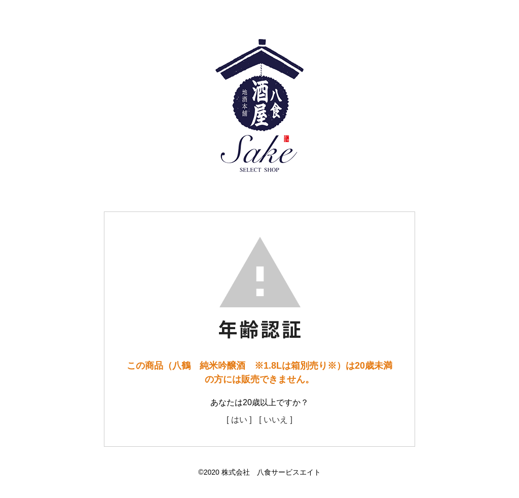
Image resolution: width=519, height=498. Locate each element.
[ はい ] (239, 419)
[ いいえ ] (275, 419)
